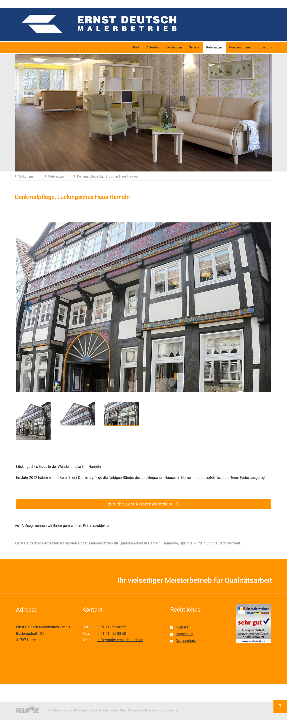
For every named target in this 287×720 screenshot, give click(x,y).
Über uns (265, 47)
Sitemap (173, 710)
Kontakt (182, 627)
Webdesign (58, 710)
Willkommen (26, 176)
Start (135, 47)
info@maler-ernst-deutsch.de (120, 640)
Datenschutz (186, 641)
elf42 (74, 710)
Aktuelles (152, 47)
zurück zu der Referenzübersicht (143, 504)
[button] (35, 308)
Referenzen (214, 47)
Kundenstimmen (240, 47)
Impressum (185, 634)
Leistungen (174, 47)
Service (194, 47)
